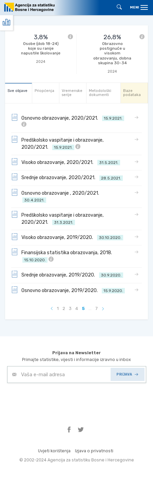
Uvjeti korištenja (54, 450)
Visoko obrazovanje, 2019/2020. (67, 237)
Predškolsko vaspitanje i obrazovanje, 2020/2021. (57, 143)
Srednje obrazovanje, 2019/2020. (67, 274)
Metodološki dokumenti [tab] (100, 93)
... (90, 308)
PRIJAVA (127, 374)
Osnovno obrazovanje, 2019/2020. (68, 290)
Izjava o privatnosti (94, 450)
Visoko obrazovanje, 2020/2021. (65, 162)
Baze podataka (132, 93)
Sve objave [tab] (17, 91)
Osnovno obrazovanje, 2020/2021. (67, 120)
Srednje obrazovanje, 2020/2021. (67, 177)
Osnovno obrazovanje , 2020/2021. (56, 196)
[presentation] (58, 399)
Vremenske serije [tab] (72, 93)
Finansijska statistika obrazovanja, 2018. (62, 256)
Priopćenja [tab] (44, 91)
